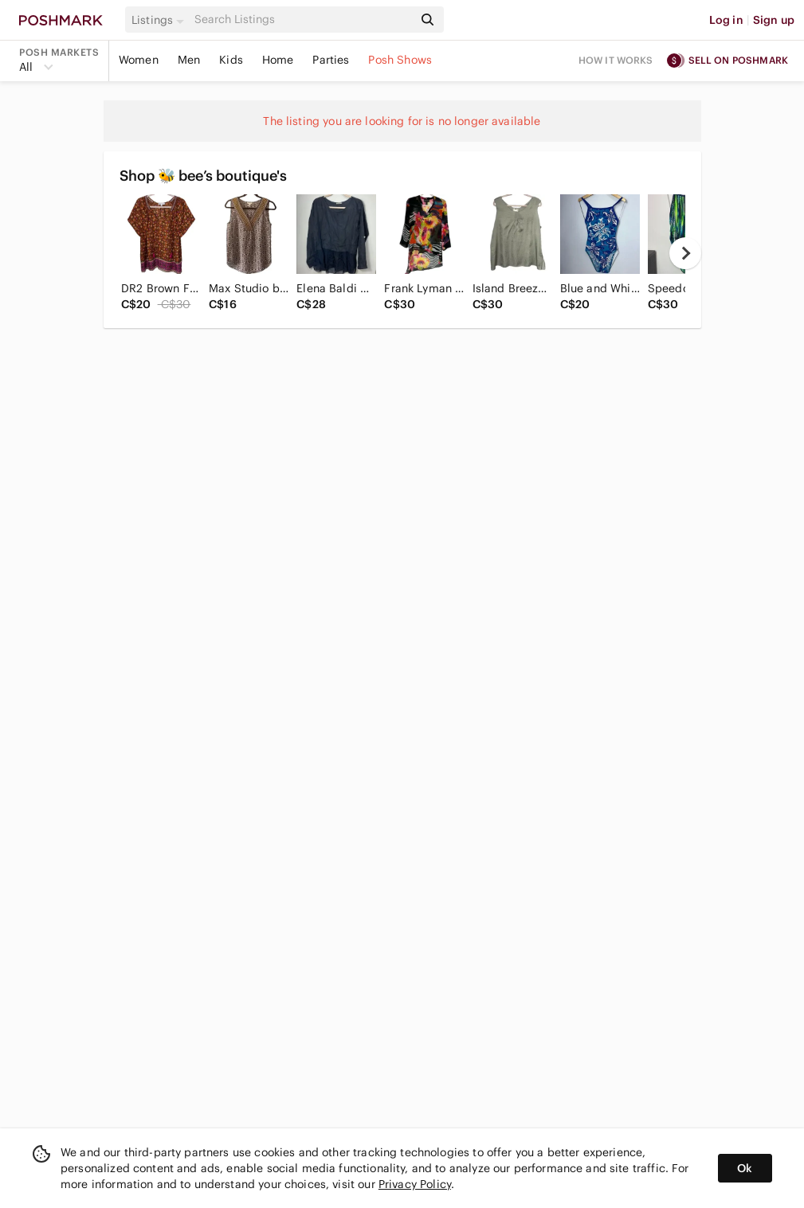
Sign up (773, 20)
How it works (615, 60)
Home (278, 60)
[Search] (302, 19)
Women (139, 60)
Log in (726, 20)
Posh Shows (400, 60)
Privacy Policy (414, 1184)
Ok (744, 1168)
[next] (685, 253)
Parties (330, 60)
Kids (231, 60)
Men (189, 60)
